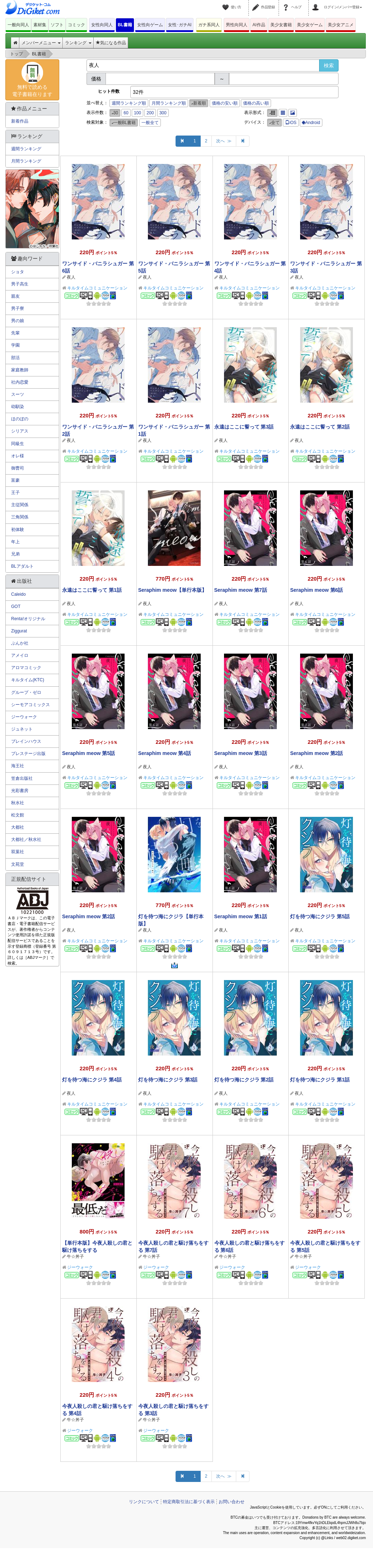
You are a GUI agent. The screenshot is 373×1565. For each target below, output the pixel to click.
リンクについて (144, 1501)
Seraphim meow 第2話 (316, 753)
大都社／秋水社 (26, 839)
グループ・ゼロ (26, 692)
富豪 (15, 480)
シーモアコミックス (30, 704)
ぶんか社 (19, 643)
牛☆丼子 (75, 1256)
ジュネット (22, 729)
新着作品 (19, 121)
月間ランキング (26, 161)
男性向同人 (236, 24)
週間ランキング (26, 148)
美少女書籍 (281, 24)
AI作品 (258, 24)
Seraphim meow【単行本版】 (172, 590)
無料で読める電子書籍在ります (32, 79)
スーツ (17, 394)
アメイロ (19, 655)
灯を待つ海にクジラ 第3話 (168, 1080)
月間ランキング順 (168, 103)
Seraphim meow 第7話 (240, 590)
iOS (291, 122)
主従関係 (19, 504)
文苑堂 (17, 864)
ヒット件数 (109, 91)
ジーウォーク (80, 1267)
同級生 (17, 443)
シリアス (19, 431)
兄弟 (15, 554)
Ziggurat (19, 630)
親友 (15, 296)
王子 (15, 492)
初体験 (17, 529)
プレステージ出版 (28, 753)
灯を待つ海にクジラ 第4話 (92, 1080)
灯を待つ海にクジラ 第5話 (320, 916)
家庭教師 (19, 369)
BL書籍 (125, 24)
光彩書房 (19, 790)
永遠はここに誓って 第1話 (92, 590)
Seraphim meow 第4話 (164, 753)
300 (163, 112)
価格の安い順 (225, 103)
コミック (76, 24)
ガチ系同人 (209, 24)
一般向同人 (18, 24)
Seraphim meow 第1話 (240, 916)
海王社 (17, 765)
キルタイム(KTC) (27, 679)
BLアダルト (22, 566)
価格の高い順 (256, 103)
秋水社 (17, 802)
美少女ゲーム (310, 24)
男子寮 (17, 308)
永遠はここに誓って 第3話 (244, 427)
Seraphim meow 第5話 (88, 753)
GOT (15, 606)
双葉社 (17, 851)
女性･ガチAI (179, 24)
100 (137, 112)
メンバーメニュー (41, 42)
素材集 (39, 24)
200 (150, 112)
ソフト (57, 24)
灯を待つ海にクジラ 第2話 (244, 1080)
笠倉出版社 (22, 778)
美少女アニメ (341, 24)
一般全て (150, 122)
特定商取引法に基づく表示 (189, 1501)
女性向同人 (102, 24)
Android (311, 122)
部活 (15, 357)
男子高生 (19, 284)
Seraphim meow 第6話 (316, 590)
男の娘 (17, 320)
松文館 (17, 815)
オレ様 (17, 455)
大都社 (17, 827)
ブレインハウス (26, 741)
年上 (15, 541)
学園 (15, 345)
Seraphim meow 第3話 (240, 753)
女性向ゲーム (150, 24)
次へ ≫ (224, 140)
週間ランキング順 (129, 103)
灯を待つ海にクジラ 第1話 (320, 1080)
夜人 (71, 277)
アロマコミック (26, 667)
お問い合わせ (231, 1501)
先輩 (15, 332)
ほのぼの (19, 418)
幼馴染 (17, 406)
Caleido (18, 594)
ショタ (17, 271)
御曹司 (17, 468)
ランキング (78, 42)
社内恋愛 (19, 382)
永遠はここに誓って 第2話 (320, 427)
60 (125, 112)
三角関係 (19, 517)
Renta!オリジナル (28, 618)
